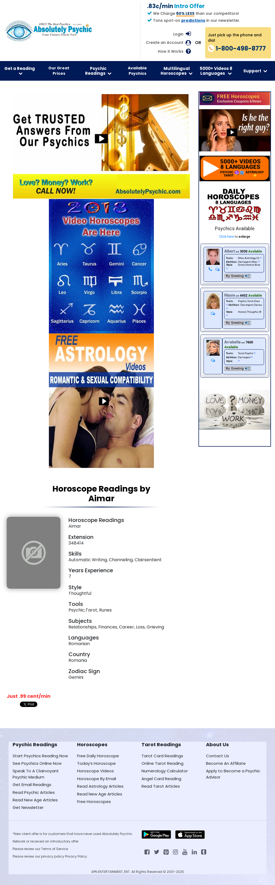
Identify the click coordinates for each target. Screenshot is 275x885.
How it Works (170, 51)
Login (178, 34)
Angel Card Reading (161, 778)
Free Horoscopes (94, 801)
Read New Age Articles (35, 800)
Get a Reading (19, 71)
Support (255, 71)
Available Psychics (137, 70)
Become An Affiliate (226, 763)
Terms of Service (54, 849)
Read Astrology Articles (100, 786)
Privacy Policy (76, 856)
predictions (193, 20)
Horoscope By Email (96, 778)
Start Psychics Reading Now (40, 756)
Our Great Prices (58, 70)
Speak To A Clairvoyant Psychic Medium (36, 774)
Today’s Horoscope (96, 763)
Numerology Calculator (165, 771)
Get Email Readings (32, 784)
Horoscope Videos (95, 771)
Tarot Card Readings (162, 756)
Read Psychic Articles (34, 792)
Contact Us (217, 756)
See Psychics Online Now (37, 763)
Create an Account (164, 42)
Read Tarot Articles (161, 786)
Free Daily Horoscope (98, 756)
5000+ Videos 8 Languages (216, 71)
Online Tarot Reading (162, 763)
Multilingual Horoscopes (177, 71)
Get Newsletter (28, 807)
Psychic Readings (98, 71)
